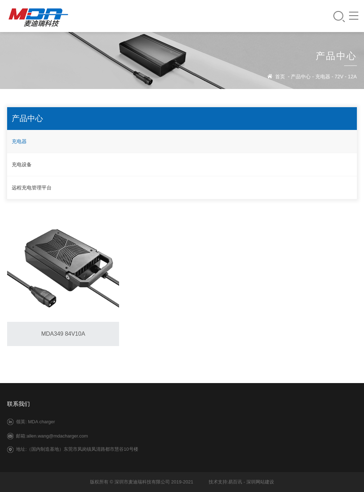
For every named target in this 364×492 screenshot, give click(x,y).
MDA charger (41, 421)
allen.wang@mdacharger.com (57, 436)
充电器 (322, 76)
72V (338, 76)
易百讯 (235, 482)
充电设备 (22, 164)
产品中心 (301, 76)
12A (352, 76)
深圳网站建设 (260, 482)
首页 (280, 76)
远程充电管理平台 (32, 187)
